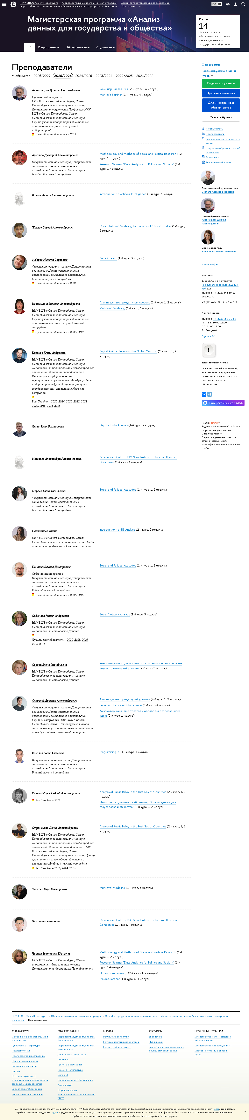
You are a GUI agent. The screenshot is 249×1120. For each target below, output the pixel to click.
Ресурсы (155, 1031)
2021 (84, 401)
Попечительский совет (25, 1061)
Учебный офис (210, 264)
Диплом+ (63, 1075)
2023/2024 (104, 75)
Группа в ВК (208, 336)
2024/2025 (83, 75)
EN (219, 4)
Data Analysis (108, 258)
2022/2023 (124, 75)
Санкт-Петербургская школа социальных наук (131, 1016)
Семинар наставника (114, 89)
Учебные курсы (214, 128)
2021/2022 (144, 75)
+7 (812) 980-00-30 (224, 318)
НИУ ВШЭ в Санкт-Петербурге (29, 1016)
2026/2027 (42, 75)
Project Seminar (110, 979)
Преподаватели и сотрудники (28, 1055)
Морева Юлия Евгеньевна (48, 491)
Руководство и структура (26, 1045)
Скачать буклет (221, 117)
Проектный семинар (113, 973)
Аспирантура (65, 1085)
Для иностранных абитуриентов (221, 105)
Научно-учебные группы (117, 1047)
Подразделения (21, 1050)
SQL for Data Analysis (114, 425)
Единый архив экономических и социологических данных (166, 1048)
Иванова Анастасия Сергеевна (219, 251)
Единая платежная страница (27, 1094)
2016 (50, 406)
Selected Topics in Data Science (121, 705)
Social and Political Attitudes (118, 489)
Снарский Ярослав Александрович (54, 700)
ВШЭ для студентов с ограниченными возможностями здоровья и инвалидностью (30, 1079)
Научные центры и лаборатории (121, 1042)
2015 (57, 406)
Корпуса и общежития (24, 1066)
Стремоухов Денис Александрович (55, 828)
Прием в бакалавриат (70, 1064)
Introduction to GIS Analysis (117, 529)
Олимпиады (64, 1059)
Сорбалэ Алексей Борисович (218, 191)
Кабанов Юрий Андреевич (49, 353)
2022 (76, 401)
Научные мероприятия (116, 1036)
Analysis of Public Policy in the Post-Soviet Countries (133, 792)
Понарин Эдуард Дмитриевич (51, 567)
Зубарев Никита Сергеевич (50, 260)
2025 (73, 332)
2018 (42, 406)
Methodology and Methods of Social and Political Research (138, 952)
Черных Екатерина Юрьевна (51, 953)
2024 (61, 401)
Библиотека (155, 1036)
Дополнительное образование (75, 1080)
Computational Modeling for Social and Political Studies (135, 226)
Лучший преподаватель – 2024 (55, 283)
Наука (108, 1031)
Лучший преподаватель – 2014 (55, 134)
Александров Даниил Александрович (56, 90)
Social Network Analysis (115, 614)
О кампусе (20, 1031)
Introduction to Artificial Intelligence (123, 194)
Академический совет (218, 162)
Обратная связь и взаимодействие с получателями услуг (76, 1093)
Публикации (156, 1042)
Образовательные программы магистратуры (76, 1016)
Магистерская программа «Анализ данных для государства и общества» (99, 23)
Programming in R (110, 752)
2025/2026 (63, 75)
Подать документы (221, 83)
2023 (69, 401)
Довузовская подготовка (72, 1054)
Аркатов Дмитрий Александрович (54, 155)
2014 (42, 644)
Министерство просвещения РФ (213, 1045)
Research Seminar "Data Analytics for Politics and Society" (137, 164)
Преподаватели (215, 134)
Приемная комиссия (221, 93)
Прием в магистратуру (70, 1069)
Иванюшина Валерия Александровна (56, 304)
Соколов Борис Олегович (48, 753)
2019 (80, 332)
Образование (68, 1031)
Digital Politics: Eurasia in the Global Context (128, 351)
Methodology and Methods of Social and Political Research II (139, 154)
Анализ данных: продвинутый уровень (125, 302)
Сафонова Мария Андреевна (50, 616)
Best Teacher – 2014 (47, 800)
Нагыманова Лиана (44, 531)
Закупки (16, 1071)
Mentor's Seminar (111, 95)
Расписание (212, 157)
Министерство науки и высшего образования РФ (213, 1038)
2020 (35, 406)
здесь (216, 1108)
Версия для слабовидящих (27, 1088)
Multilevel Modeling (112, 308)
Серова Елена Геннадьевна (49, 664)
